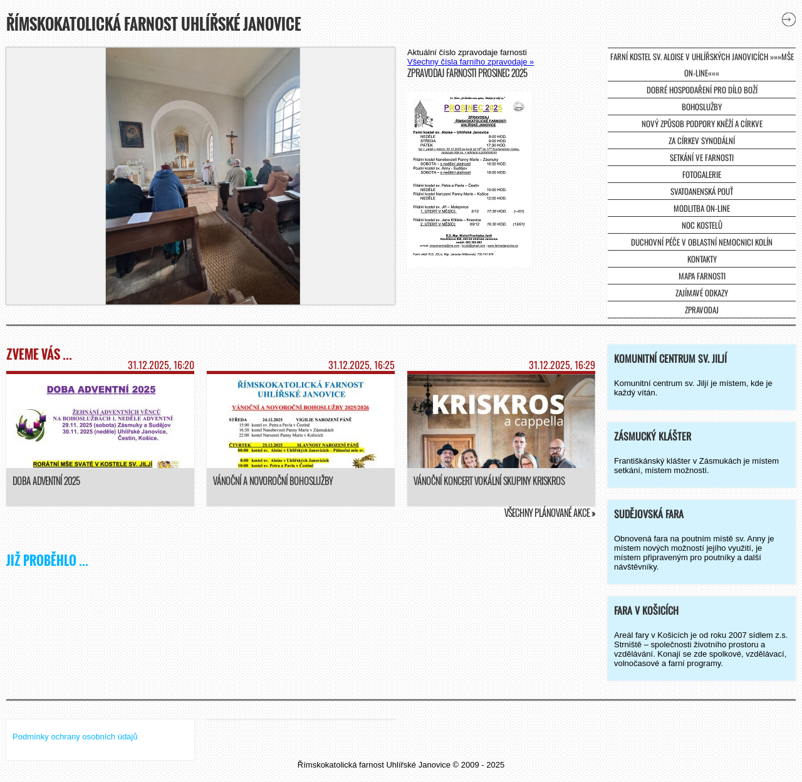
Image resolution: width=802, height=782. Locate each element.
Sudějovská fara (649, 513)
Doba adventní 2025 (46, 480)
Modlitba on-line (702, 208)
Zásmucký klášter (652, 436)
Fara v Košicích (646, 610)
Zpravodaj (702, 309)
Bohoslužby (702, 106)
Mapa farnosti (702, 275)
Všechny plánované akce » (549, 512)
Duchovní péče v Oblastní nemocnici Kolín (702, 242)
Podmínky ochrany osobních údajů (75, 736)
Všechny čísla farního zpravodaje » (470, 61)
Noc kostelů (702, 225)
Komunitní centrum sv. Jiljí (670, 358)
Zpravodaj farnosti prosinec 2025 (467, 73)
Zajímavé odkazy (701, 292)
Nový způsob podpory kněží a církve (702, 123)
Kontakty (702, 259)
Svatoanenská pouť (701, 191)
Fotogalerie (701, 174)
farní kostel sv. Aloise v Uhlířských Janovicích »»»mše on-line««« (702, 64)
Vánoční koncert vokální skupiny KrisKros (489, 480)
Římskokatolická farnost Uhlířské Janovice (153, 24)
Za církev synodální (702, 140)
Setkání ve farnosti (702, 157)
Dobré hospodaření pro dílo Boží (702, 89)
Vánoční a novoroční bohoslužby (273, 480)
